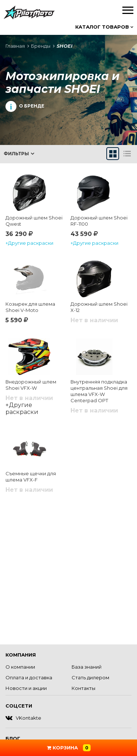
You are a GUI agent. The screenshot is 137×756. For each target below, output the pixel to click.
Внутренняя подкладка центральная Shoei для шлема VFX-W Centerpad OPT (99, 391)
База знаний (87, 667)
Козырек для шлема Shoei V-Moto (30, 307)
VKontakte (23, 718)
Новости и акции (26, 688)
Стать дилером (90, 677)
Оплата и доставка (28, 677)
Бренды (40, 46)
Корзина (69, 747)
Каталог (104, 27)
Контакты (83, 688)
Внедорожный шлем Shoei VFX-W (30, 385)
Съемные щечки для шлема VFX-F (30, 476)
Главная (15, 46)
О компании (20, 667)
